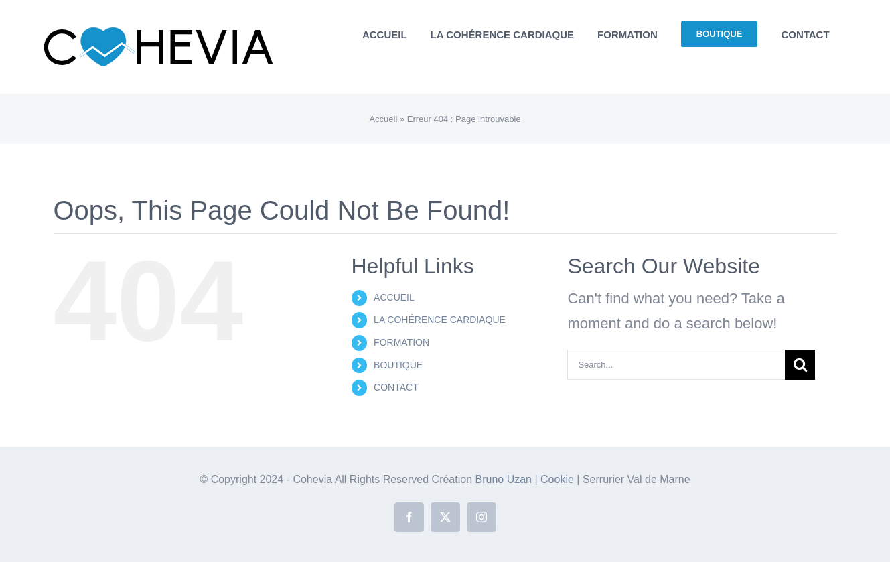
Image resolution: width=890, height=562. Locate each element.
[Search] (800, 365)
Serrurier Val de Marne (636, 479)
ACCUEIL (394, 297)
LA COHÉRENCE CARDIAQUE (440, 319)
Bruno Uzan (505, 479)
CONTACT (396, 387)
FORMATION (401, 342)
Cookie (558, 479)
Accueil (383, 119)
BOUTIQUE (398, 365)
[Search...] (676, 365)
